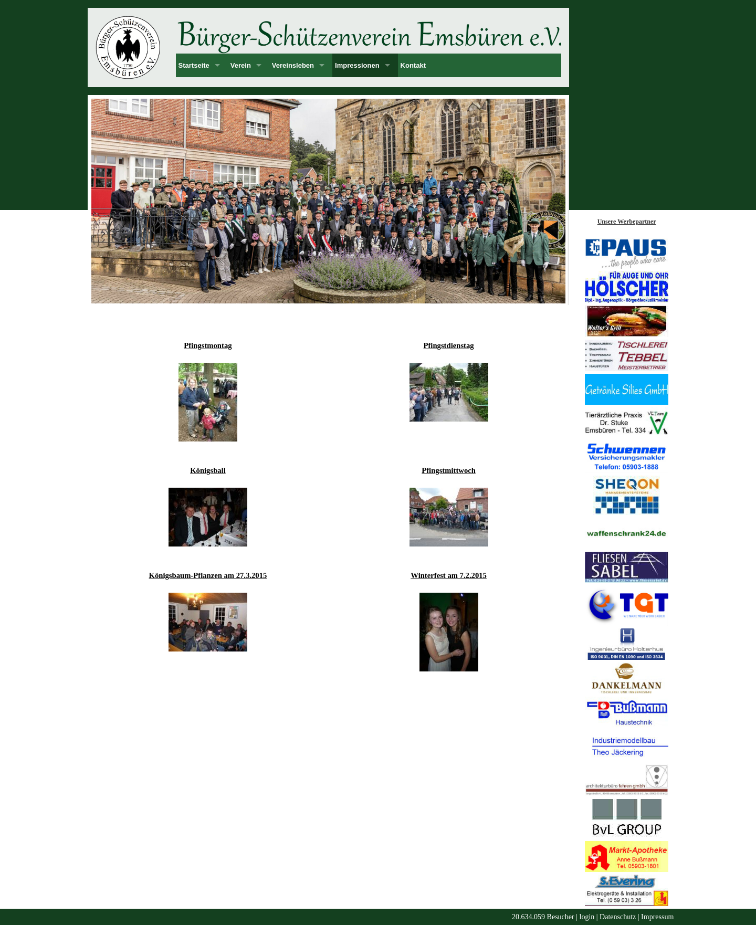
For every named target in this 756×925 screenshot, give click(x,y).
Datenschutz (618, 917)
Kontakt (413, 65)
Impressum (657, 917)
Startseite (193, 65)
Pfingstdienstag (449, 345)
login (587, 917)
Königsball (208, 470)
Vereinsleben (293, 65)
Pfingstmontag (208, 345)
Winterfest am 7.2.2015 (449, 575)
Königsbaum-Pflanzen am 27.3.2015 (208, 575)
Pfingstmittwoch (449, 470)
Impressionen (357, 65)
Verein (240, 65)
